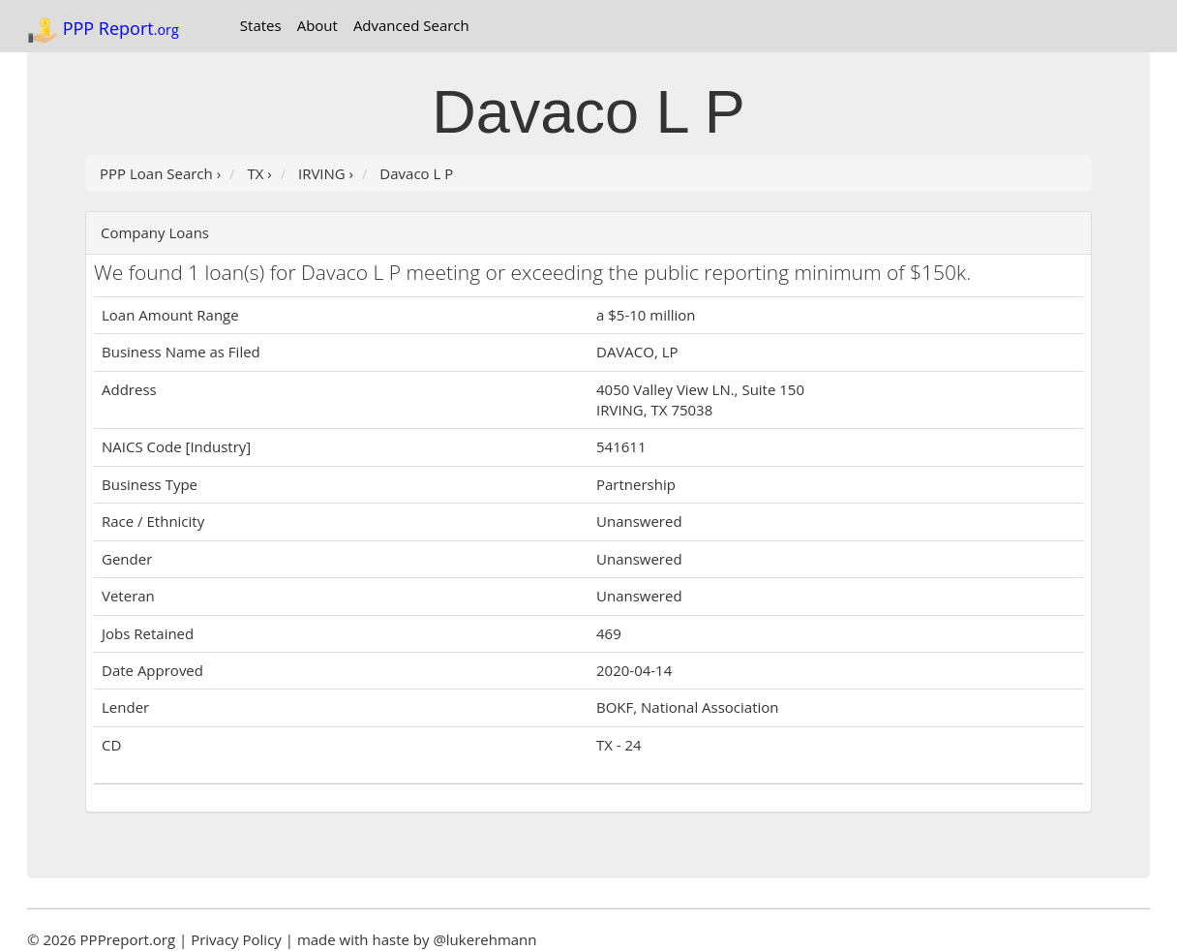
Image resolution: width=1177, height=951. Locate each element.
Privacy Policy (236, 939)
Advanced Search (411, 25)
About (317, 25)
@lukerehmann (484, 939)
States (261, 25)
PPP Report (103, 30)
